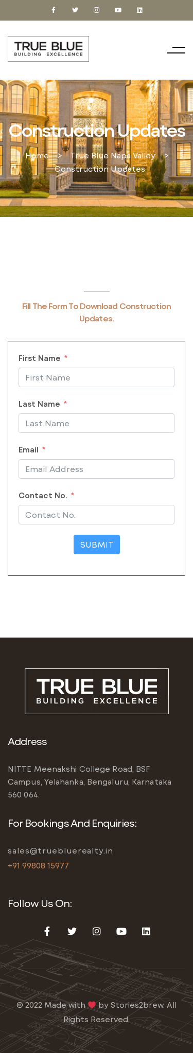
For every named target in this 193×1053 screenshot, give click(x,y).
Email (29, 449)
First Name (40, 357)
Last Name (39, 403)
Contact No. (43, 495)
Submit (96, 544)
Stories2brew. (138, 1004)
